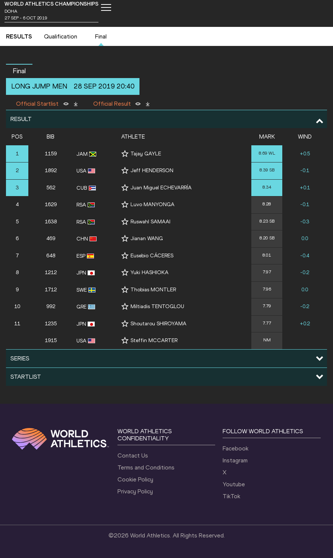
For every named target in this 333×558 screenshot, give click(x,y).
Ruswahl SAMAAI (150, 221)
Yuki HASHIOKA (150, 272)
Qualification (60, 36)
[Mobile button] (105, 7)
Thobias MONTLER (153, 289)
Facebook (235, 448)
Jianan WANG (147, 238)
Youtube (234, 484)
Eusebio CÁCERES (152, 255)
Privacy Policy (135, 491)
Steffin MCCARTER (154, 340)
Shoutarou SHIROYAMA (158, 323)
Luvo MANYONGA (153, 204)
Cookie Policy (135, 479)
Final (101, 36)
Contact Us (132, 455)
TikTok (231, 496)
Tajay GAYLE (146, 154)
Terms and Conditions (146, 467)
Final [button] (19, 71)
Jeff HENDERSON (152, 170)
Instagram (235, 460)
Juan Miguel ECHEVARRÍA (161, 188)
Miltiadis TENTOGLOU (157, 306)
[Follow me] (125, 154)
